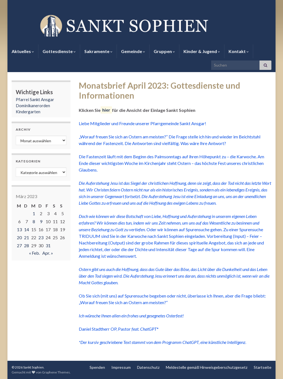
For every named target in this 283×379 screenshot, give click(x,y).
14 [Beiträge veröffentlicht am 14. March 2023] (26, 229)
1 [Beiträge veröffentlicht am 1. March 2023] (34, 213)
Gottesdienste (59, 51)
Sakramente (98, 51)
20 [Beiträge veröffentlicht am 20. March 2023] (19, 237)
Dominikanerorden (33, 105)
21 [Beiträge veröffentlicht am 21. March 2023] (26, 237)
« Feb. (34, 253)
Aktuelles (23, 51)
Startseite (262, 367)
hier (106, 110)
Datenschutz (148, 367)
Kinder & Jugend (202, 51)
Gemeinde (133, 51)
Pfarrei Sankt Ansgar (35, 99)
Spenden (97, 367)
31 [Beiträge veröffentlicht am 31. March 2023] (48, 245)
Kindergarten (28, 111)
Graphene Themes (56, 372)
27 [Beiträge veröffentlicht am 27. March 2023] (19, 245)
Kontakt (239, 51)
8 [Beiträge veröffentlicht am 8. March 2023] (34, 221)
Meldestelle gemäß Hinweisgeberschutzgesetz (206, 367)
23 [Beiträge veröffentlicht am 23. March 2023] (40, 237)
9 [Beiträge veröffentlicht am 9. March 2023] (41, 221)
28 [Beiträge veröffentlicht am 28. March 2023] (26, 245)
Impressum (121, 367)
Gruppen (164, 51)
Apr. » (47, 253)
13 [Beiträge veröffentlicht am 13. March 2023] (19, 229)
